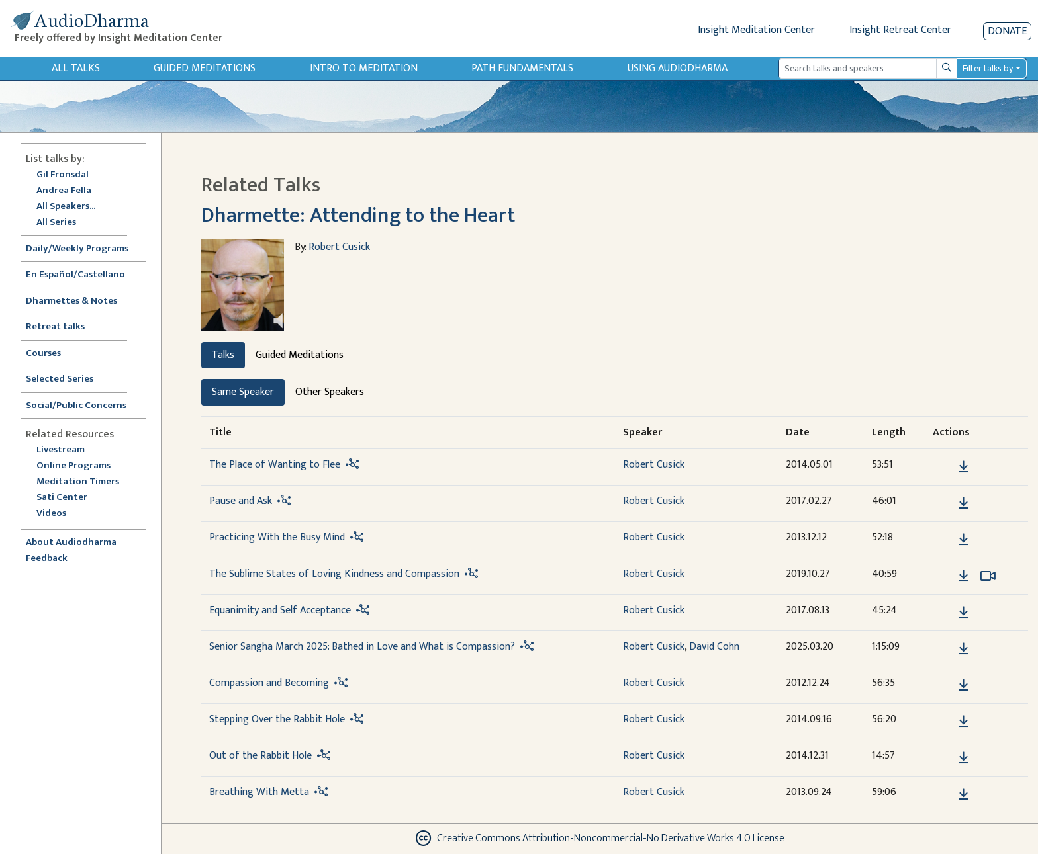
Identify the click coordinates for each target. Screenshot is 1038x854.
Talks (223, 355)
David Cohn (714, 647)
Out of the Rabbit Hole (260, 756)
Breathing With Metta (259, 792)
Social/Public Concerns (76, 405)
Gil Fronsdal (62, 175)
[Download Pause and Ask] (963, 503)
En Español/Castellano (75, 274)
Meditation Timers (77, 482)
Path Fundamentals (522, 68)
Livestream (60, 450)
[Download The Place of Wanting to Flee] (963, 467)
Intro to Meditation (364, 68)
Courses (43, 353)
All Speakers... (65, 206)
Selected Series (67, 379)
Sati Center (61, 497)
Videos (58, 513)
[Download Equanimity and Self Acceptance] (963, 612)
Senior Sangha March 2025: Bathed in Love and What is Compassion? (362, 647)
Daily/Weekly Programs (84, 249)
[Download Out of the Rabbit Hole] (963, 758)
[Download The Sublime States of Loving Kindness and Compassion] (963, 576)
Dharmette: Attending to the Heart (358, 215)
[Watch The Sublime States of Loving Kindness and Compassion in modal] (988, 576)
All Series (56, 222)
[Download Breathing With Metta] (963, 794)
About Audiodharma (71, 542)
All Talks (76, 68)
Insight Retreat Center (900, 30)
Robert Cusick (339, 247)
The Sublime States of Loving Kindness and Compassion (334, 574)
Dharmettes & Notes (71, 301)
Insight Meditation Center (756, 30)
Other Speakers (329, 392)
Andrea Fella (63, 190)
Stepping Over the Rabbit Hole (277, 719)
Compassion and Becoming (269, 683)
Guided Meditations (205, 68)
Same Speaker (243, 392)
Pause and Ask (240, 501)
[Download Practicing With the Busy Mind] (963, 540)
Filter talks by (988, 68)
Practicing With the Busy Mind (277, 537)
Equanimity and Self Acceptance (280, 610)
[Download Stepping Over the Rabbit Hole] (963, 722)
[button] (943, 466)
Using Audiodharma (678, 68)
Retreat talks (55, 327)
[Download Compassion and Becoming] (963, 685)
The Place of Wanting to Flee (274, 465)
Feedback (47, 558)
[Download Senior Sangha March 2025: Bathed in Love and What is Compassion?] (963, 649)
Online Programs (73, 466)
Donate (1007, 31)
